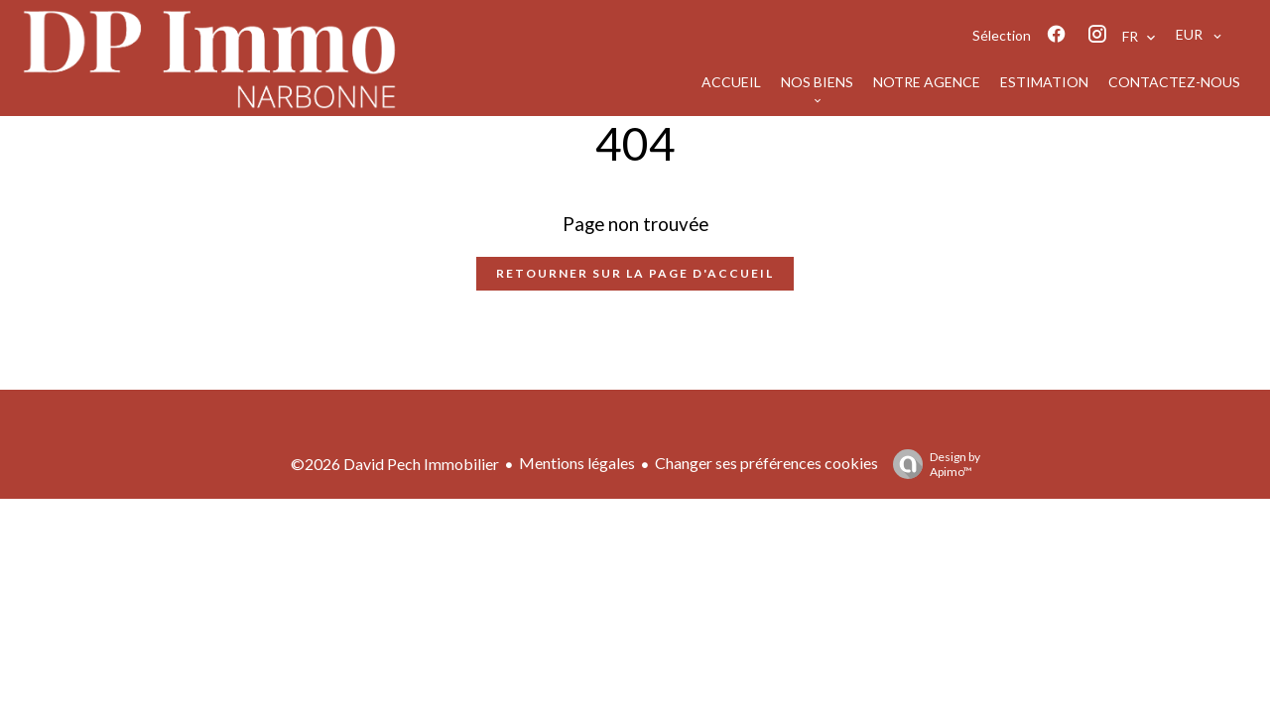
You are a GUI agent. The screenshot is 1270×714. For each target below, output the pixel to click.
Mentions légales (577, 462)
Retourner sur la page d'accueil (635, 273)
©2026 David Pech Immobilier (395, 463)
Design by (931, 464)
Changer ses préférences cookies (766, 462)
